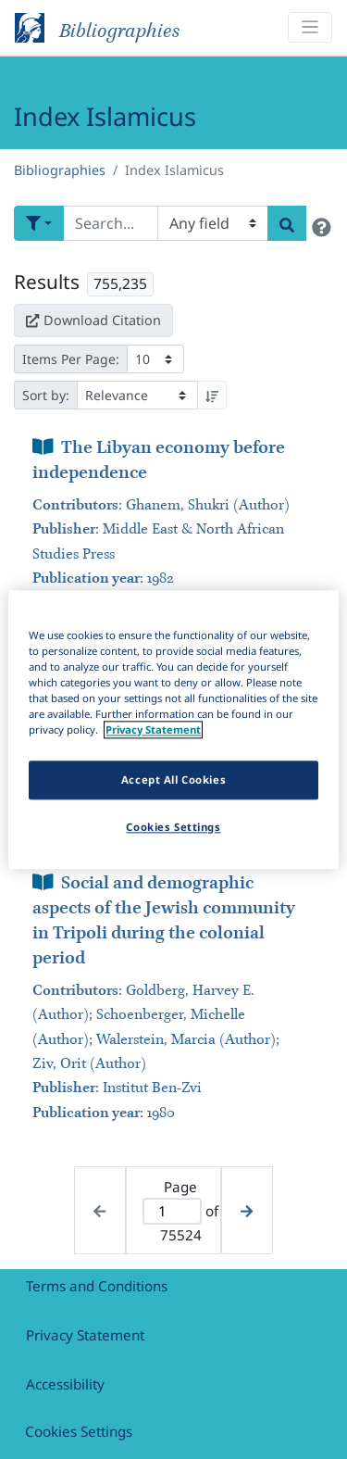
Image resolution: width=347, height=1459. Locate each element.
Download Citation (93, 320)
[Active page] (173, 1211)
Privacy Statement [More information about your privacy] (153, 729)
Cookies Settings (78, 1431)
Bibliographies (59, 170)
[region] (173, 729)
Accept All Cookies (173, 779)
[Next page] (247, 1210)
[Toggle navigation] (310, 27)
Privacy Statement (85, 1335)
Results (47, 282)
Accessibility (65, 1384)
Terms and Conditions (96, 1286)
